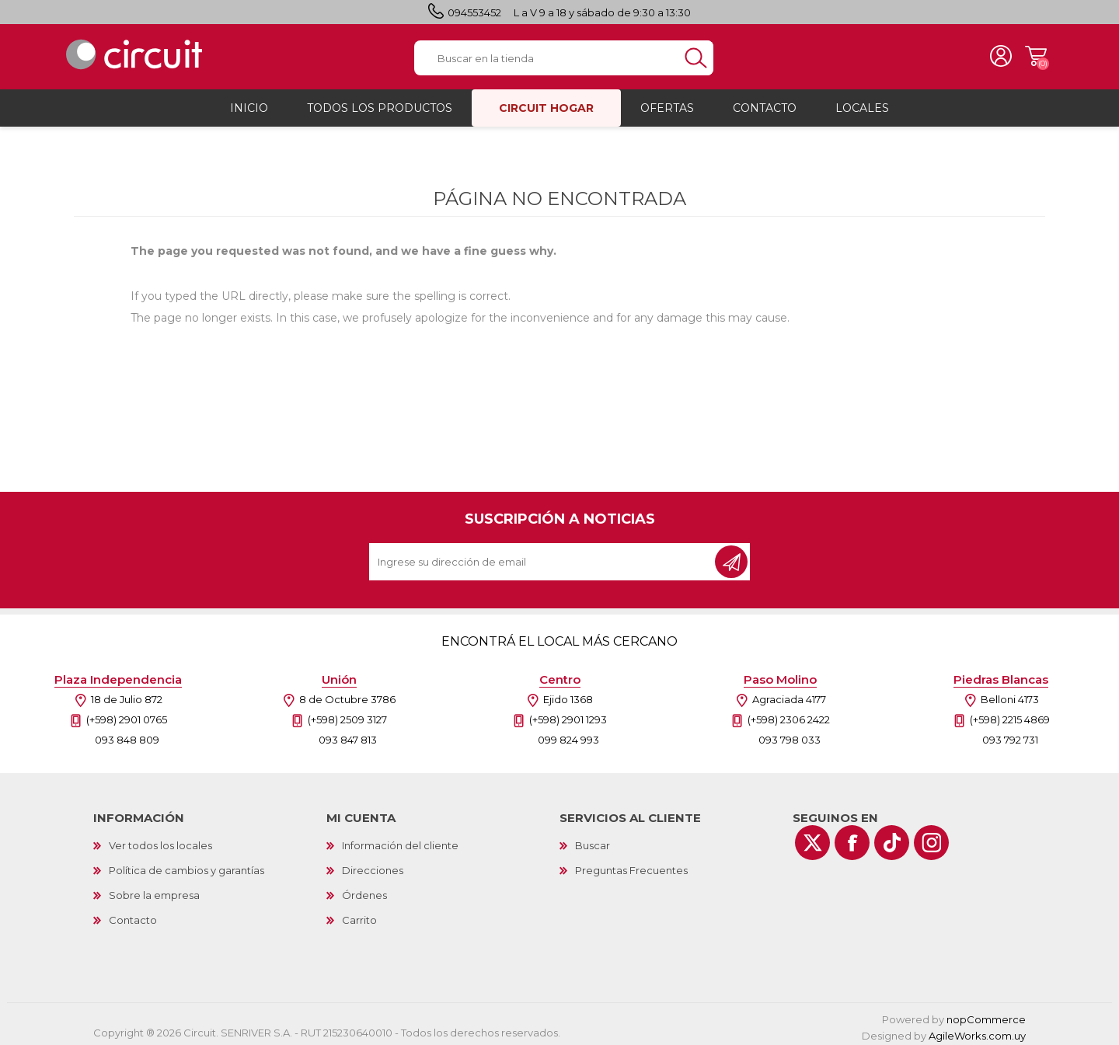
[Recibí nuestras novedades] (543, 557)
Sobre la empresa (154, 890)
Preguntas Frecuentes (631, 865)
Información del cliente (400, 840)
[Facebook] (852, 837)
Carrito (1030, 54)
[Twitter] (812, 837)
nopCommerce (986, 1014)
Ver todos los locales (160, 840)
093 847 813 (348, 735)
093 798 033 (789, 735)
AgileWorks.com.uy (977, 1031)
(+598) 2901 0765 (126, 715)
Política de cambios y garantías (186, 865)
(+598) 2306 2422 (789, 715)
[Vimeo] (891, 837)
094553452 (474, 12)
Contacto (133, 915)
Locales (862, 103)
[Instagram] (931, 837)
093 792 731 (1010, 735)
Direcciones (372, 865)
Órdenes (364, 890)
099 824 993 (568, 735)
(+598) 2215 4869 (1010, 715)
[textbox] (546, 55)
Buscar (592, 840)
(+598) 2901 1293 (568, 715)
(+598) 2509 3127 (347, 715)
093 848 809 (127, 735)
